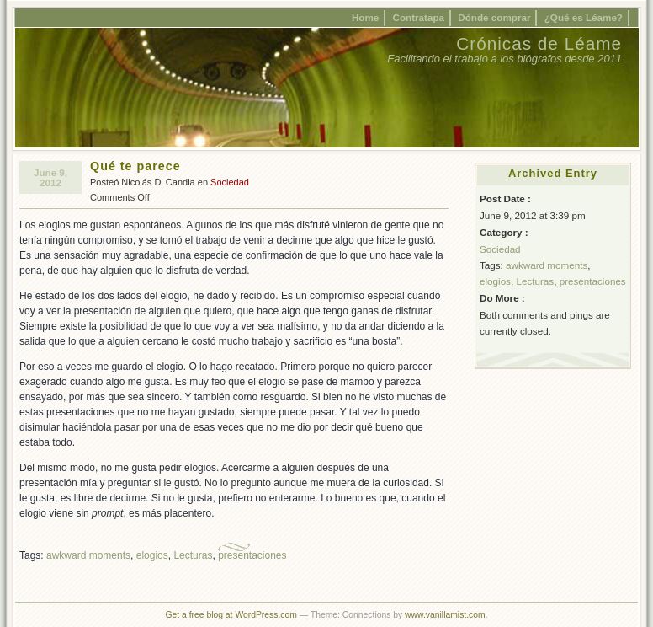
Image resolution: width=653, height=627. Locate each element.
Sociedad (229, 182)
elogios (152, 555)
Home (365, 17)
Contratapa (419, 17)
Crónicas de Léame (539, 43)
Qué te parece (135, 166)
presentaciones (252, 555)
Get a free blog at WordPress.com (230, 614)
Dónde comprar (494, 17)
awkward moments (88, 555)
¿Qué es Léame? (583, 17)
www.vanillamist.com (445, 614)
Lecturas (192, 555)
